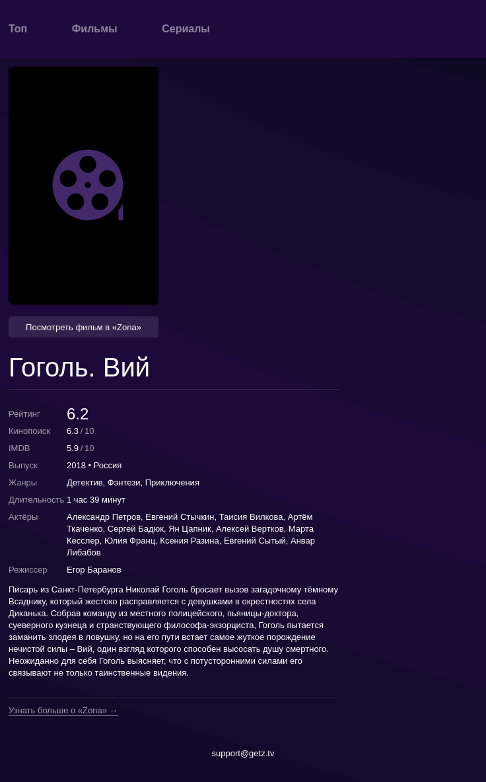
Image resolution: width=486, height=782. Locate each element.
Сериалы (186, 28)
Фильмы (95, 28)
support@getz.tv (243, 753)
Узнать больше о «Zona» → (63, 710)
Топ (18, 28)
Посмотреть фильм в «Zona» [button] (83, 327)
